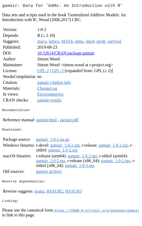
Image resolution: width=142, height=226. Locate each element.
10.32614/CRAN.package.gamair (65, 54)
